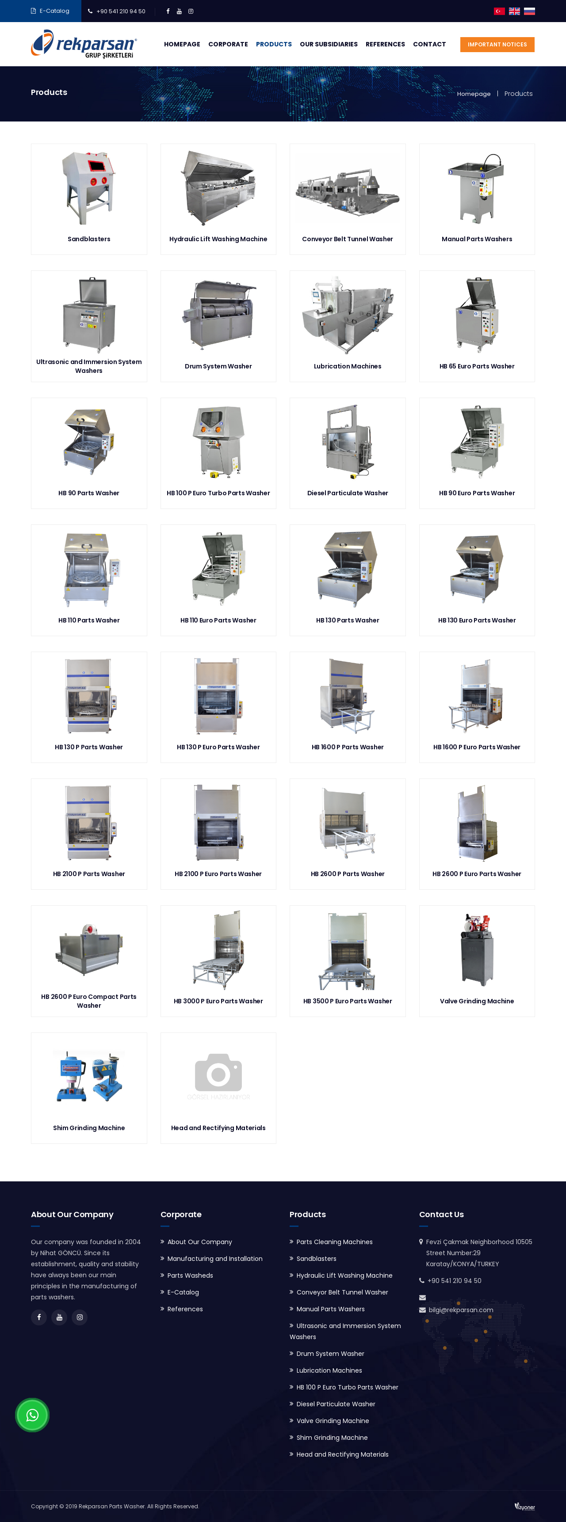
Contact (429, 44)
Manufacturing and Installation (215, 1258)
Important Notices (497, 44)
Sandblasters (317, 1258)
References (385, 44)
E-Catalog (54, 11)
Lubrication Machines (329, 1370)
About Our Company (200, 1241)
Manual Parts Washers (331, 1309)
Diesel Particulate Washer (336, 1404)
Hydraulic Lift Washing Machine (345, 1275)
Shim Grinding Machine (332, 1437)
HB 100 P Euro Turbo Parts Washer (347, 1387)
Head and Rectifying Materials (343, 1454)
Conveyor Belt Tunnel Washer (342, 1292)
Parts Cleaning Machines (335, 1241)
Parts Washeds (190, 1275)
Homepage (182, 44)
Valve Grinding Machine (333, 1420)
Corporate (228, 44)
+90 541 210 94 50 (120, 11)
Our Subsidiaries (329, 44)
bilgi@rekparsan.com (461, 1310)
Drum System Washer (330, 1353)
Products (274, 44)
